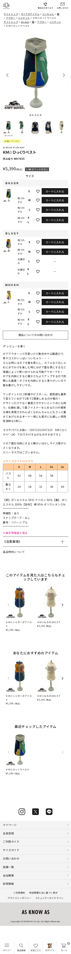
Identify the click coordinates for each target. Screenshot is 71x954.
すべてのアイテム (30, 14)
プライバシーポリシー (19, 897)
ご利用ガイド (11, 841)
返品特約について (14, 552)
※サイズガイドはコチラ (18, 461)
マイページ (10, 825)
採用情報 (8, 884)
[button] (8, 128)
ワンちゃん (48, 14)
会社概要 (8, 875)
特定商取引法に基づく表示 (43, 892)
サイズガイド (11, 850)
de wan (25, 22)
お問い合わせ (11, 858)
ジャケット (24, 17)
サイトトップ (11, 14)
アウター (10, 17)
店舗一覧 (8, 867)
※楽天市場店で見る (15, 533)
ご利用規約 (19, 892)
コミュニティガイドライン (49, 897)
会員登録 (8, 833)
